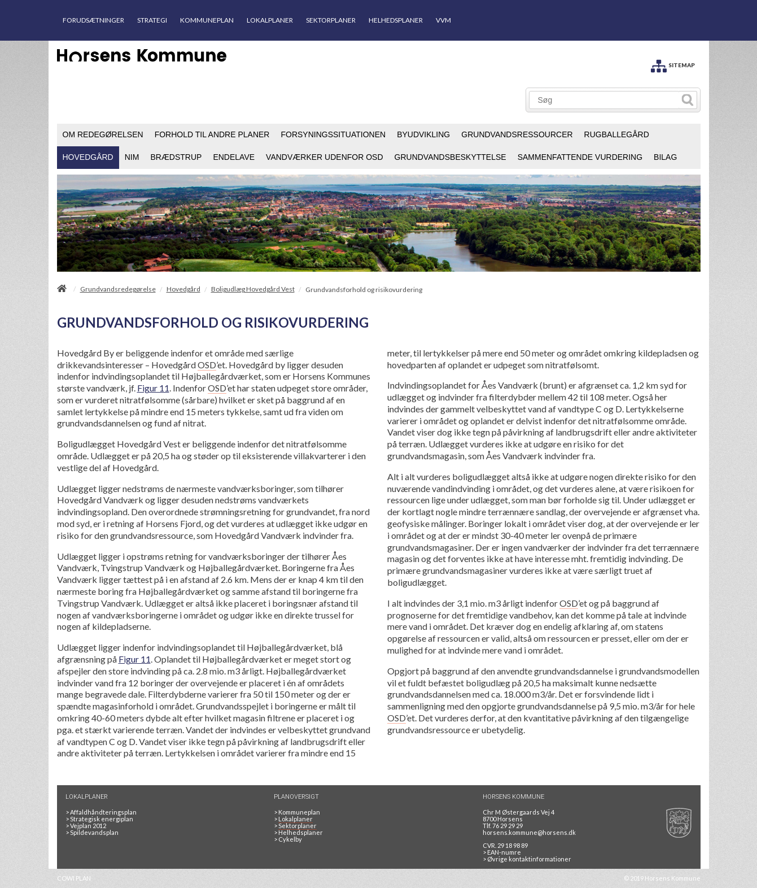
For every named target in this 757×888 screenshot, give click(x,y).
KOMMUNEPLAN (207, 20)
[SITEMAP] (673, 64)
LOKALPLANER (270, 20)
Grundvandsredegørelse (118, 289)
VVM (443, 20)
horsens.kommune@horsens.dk (529, 832)
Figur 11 (153, 387)
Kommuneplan (297, 812)
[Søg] (604, 100)
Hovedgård (183, 289)
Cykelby (288, 839)
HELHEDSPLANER (396, 20)
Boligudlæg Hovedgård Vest (253, 289)
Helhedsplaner (298, 832)
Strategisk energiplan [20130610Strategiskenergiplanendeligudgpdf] (99, 818)
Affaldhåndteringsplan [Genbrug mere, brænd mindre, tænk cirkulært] (101, 812)
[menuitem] (103, 135)
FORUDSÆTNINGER (93, 20)
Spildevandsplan (92, 832)
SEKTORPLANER (331, 20)
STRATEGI (152, 20)
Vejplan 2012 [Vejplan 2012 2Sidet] (85, 825)
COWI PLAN (74, 878)
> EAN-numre (502, 852)
